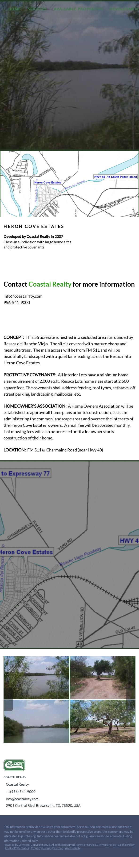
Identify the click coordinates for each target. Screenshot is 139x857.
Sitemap (58, 848)
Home (14, 9)
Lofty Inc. (24, 844)
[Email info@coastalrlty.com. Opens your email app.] (62, 799)
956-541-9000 (17, 302)
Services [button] (37, 9)
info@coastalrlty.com (23, 296)
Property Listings (41, 848)
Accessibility (72, 848)
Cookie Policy (126, 844)
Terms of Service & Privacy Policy (96, 844)
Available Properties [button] (78, 9)
